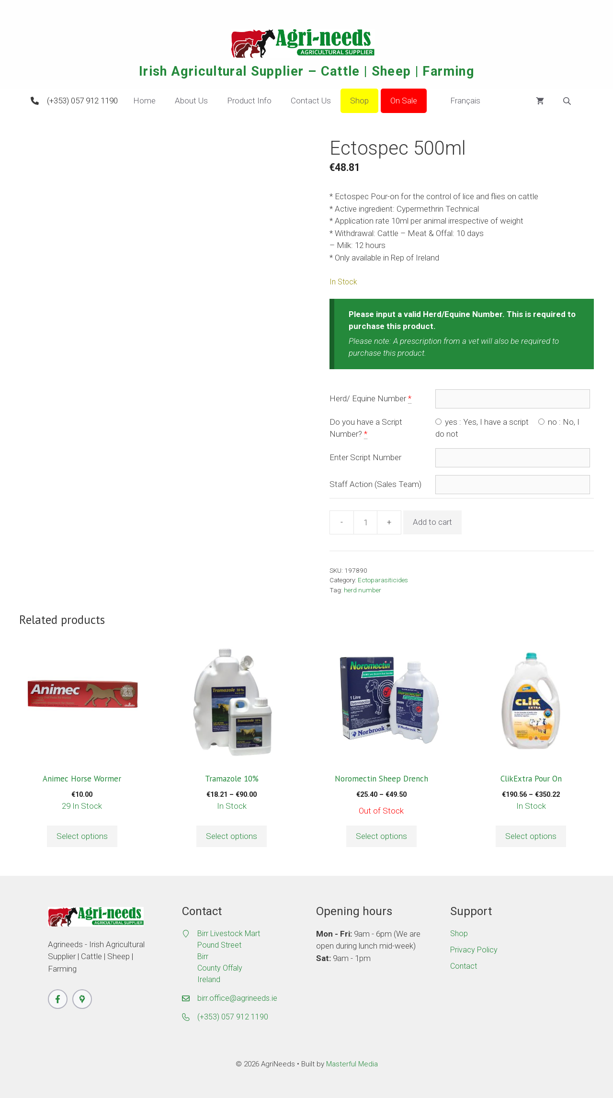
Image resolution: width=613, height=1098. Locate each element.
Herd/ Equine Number (367, 398)
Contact (463, 966)
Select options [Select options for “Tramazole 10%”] (231, 836)
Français (458, 101)
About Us (191, 100)
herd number (362, 590)
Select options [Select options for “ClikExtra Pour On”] (530, 836)
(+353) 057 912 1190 (82, 100)
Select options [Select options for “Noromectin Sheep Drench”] (381, 836)
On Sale (403, 100)
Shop (359, 100)
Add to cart (432, 522)
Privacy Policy (474, 949)
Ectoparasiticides (383, 580)
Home (144, 100)
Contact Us (311, 100)
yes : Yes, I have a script (482, 422)
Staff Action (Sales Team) (375, 484)
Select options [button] (82, 836)
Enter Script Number (365, 457)
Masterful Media (352, 1064)
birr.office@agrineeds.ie (237, 998)
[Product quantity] (365, 522)
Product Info (249, 100)
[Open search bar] (568, 101)
